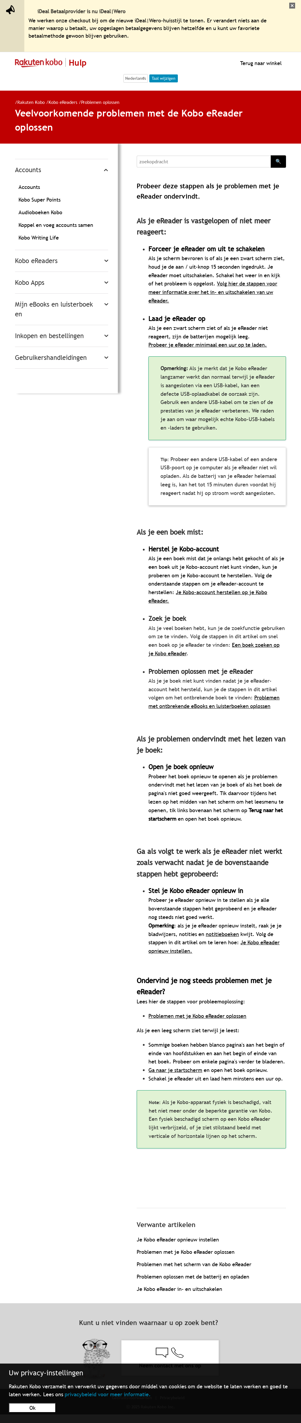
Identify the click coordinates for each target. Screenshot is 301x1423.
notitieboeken (222, 934)
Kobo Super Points (40, 199)
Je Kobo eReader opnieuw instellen (178, 1239)
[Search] (204, 161)
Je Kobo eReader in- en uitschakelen (179, 1289)
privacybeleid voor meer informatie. (108, 1394)
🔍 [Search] (278, 161)
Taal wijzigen (163, 78)
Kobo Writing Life (39, 237)
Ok (32, 1407)
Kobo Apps (29, 283)
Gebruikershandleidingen (51, 358)
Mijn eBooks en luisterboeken (54, 309)
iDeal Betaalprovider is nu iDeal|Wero (81, 11)
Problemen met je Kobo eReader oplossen (186, 1252)
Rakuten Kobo (31, 102)
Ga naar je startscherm (175, 1070)
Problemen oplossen (100, 102)
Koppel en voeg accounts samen (56, 225)
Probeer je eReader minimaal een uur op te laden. (207, 344)
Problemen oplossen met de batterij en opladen (193, 1276)
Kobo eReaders (64, 102)
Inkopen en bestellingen (49, 336)
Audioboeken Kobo (40, 212)
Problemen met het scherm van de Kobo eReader (194, 1264)
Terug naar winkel (260, 63)
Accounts (28, 170)
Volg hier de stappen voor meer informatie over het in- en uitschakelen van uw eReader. (212, 292)
